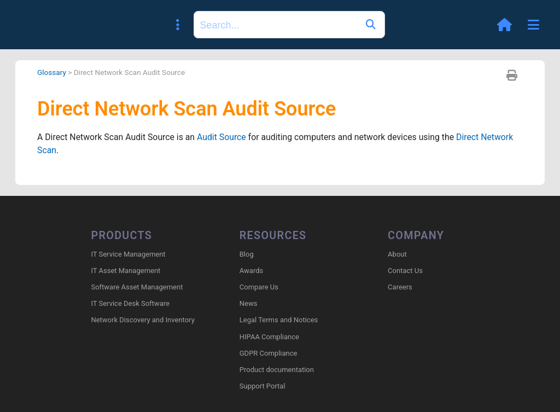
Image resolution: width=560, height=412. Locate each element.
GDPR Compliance (269, 353)
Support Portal (262, 386)
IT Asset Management (125, 270)
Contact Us (405, 270)
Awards (251, 270)
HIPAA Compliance (269, 337)
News (249, 304)
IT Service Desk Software (130, 304)
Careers (400, 287)
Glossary (52, 72)
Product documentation (277, 369)
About (397, 254)
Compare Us (259, 287)
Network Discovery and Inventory (142, 320)
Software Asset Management (137, 287)
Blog (247, 254)
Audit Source (224, 137)
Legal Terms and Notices (279, 320)
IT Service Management (128, 254)
